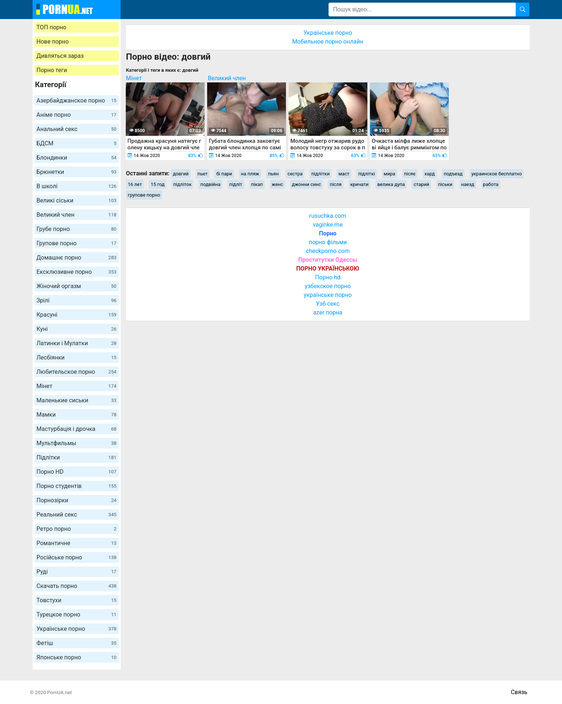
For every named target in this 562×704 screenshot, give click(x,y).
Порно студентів (77, 486)
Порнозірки (77, 500)
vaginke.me (327, 224)
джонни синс (306, 184)
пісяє (410, 173)
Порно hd (328, 277)
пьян (273, 173)
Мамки (77, 414)
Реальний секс (77, 514)
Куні (77, 328)
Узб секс (327, 303)
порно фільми (328, 242)
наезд (467, 184)
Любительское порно (77, 371)
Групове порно (77, 243)
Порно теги (52, 70)
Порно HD (77, 471)
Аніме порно (77, 114)
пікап (257, 184)
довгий (180, 173)
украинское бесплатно (496, 173)
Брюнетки (77, 171)
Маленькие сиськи (77, 400)
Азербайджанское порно (77, 100)
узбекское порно (328, 286)
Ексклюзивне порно (77, 271)
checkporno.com (327, 250)
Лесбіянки (77, 357)
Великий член (77, 214)
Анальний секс (77, 129)
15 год (158, 184)
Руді (77, 571)
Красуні (77, 314)
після (335, 184)
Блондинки (77, 157)
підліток (182, 184)
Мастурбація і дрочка (77, 428)
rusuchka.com (327, 215)
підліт (235, 184)
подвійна (210, 184)
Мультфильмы (77, 443)
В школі (77, 186)
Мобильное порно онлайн (327, 41)
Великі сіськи (77, 200)
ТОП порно (51, 27)
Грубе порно (77, 229)
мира (390, 173)
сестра (294, 173)
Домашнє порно (77, 257)
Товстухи (77, 600)
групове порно (144, 195)
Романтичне (77, 543)
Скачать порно (77, 585)
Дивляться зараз (60, 55)
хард (430, 173)
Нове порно (53, 41)
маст (343, 173)
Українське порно (77, 628)
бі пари (224, 173)
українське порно (328, 294)
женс (277, 184)
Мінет (77, 386)
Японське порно (77, 657)
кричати (359, 184)
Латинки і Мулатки (77, 343)
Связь (519, 692)
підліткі (366, 173)
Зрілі (77, 300)
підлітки (320, 173)
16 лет (135, 184)
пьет (203, 173)
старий (421, 184)
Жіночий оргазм (77, 286)
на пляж (250, 173)
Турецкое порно (77, 614)
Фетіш (77, 643)
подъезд (453, 173)
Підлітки (77, 457)
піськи (445, 184)
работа (491, 184)
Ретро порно (77, 528)
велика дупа (391, 184)
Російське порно (77, 557)
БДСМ (77, 143)
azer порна (327, 312)
